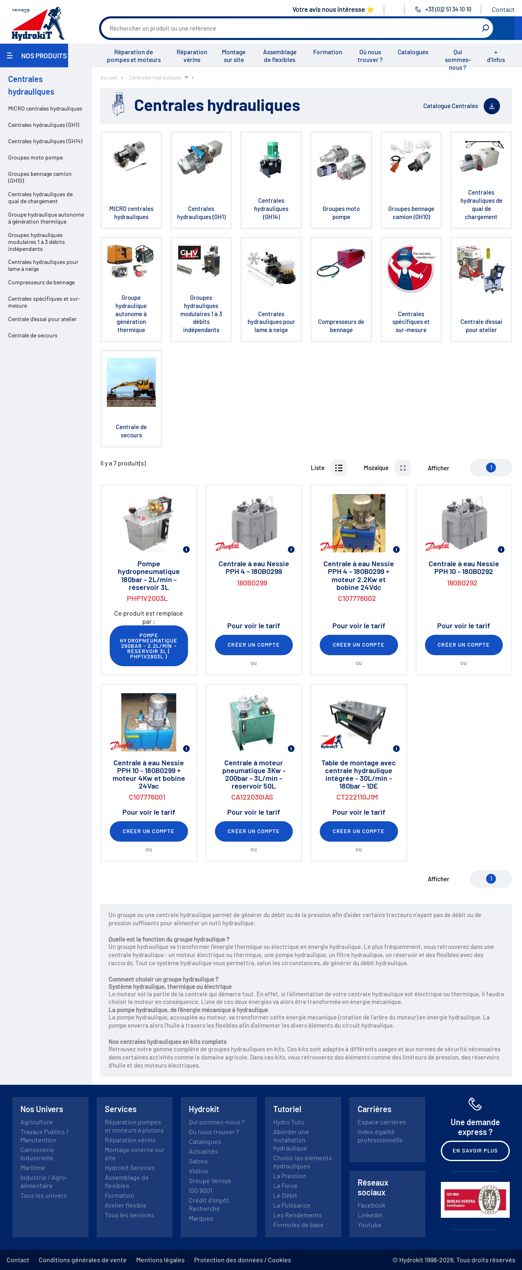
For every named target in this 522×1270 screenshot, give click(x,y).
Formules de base (298, 1224)
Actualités (203, 1151)
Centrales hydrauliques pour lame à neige (43, 265)
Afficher (438, 468)
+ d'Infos (496, 55)
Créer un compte (254, 644)
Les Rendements (297, 1215)
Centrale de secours (33, 335)
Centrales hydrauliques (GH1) (43, 124)
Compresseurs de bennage (41, 282)
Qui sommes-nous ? (458, 59)
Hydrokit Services (130, 1167)
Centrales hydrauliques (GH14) (45, 140)
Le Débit (285, 1195)
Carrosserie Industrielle (37, 1153)
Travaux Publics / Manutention (44, 1136)
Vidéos (198, 1171)
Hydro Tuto (288, 1122)
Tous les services (129, 1215)
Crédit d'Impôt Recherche (209, 1204)
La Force (285, 1185)
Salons (198, 1161)
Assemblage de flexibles (279, 55)
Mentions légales (160, 1259)
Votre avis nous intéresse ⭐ (333, 9)
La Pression (290, 1175)
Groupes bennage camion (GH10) (40, 177)
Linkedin (370, 1215)
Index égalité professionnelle (380, 1136)
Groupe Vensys (210, 1180)
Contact (503, 9)
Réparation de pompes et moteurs (134, 55)
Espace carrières (382, 1122)
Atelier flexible (126, 1205)
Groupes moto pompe (35, 157)
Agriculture (36, 1122)
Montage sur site (234, 55)
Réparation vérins (192, 55)
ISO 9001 (200, 1190)
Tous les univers (43, 1195)
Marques (201, 1218)
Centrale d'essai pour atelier (42, 318)
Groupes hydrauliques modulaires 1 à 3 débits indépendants (36, 241)
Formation (327, 51)
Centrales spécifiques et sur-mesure (44, 302)
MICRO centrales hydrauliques (45, 108)
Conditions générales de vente (83, 1259)
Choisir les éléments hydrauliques (302, 1162)
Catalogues (413, 51)
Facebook (371, 1205)
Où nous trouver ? (370, 55)
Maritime (32, 1167)
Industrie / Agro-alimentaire (44, 1181)
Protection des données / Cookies (242, 1259)
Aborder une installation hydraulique (291, 1140)
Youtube (370, 1224)
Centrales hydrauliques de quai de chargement (40, 197)
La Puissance (292, 1205)
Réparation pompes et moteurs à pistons (134, 1126)
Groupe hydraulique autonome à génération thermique (46, 218)
